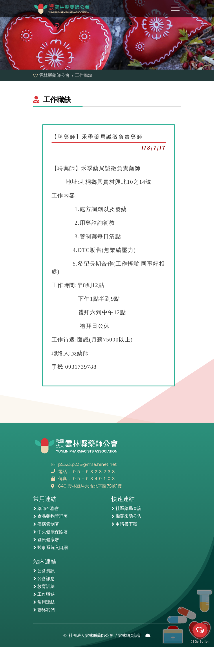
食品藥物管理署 (52, 516)
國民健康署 (48, 539)
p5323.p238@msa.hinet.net (87, 464)
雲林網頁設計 (130, 635)
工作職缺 (46, 594)
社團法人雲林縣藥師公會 (91, 635)
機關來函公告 (129, 516)
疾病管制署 (48, 524)
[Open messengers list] (200, 630)
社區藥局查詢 (129, 508)
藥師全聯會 (48, 508)
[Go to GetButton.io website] (200, 641)
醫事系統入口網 (52, 547)
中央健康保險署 (52, 532)
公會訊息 (46, 578)
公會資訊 (46, 570)
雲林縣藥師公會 (62, 8)
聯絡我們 (46, 610)
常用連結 (46, 602)
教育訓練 (46, 586)
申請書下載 (126, 524)
